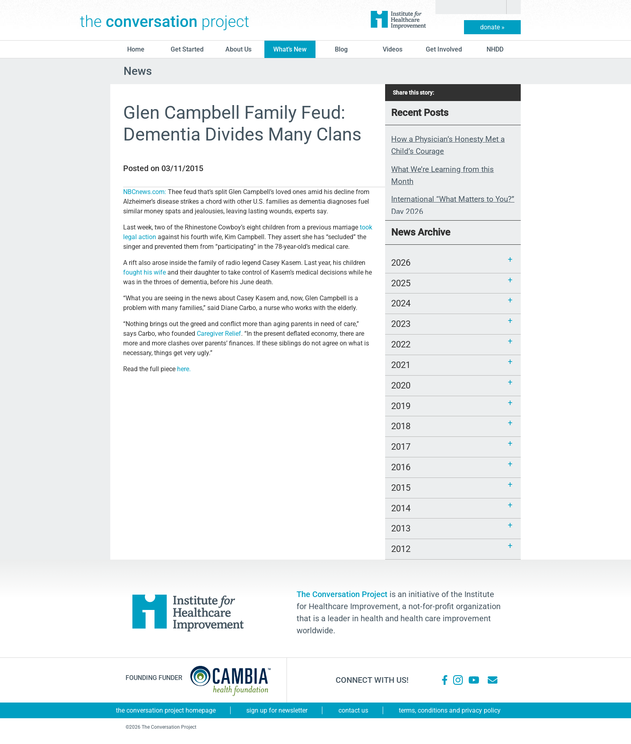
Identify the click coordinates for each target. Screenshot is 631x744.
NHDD (495, 49)
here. (184, 369)
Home (135, 49)
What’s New (290, 49)
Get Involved (444, 49)
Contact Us (353, 710)
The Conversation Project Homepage (166, 710)
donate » (492, 27)
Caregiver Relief (219, 333)
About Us (238, 49)
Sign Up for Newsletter (276, 710)
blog (341, 49)
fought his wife (145, 272)
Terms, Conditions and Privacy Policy (450, 710)
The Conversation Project (164, 20)
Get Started (187, 49)
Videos (392, 49)
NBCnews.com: (145, 192)
